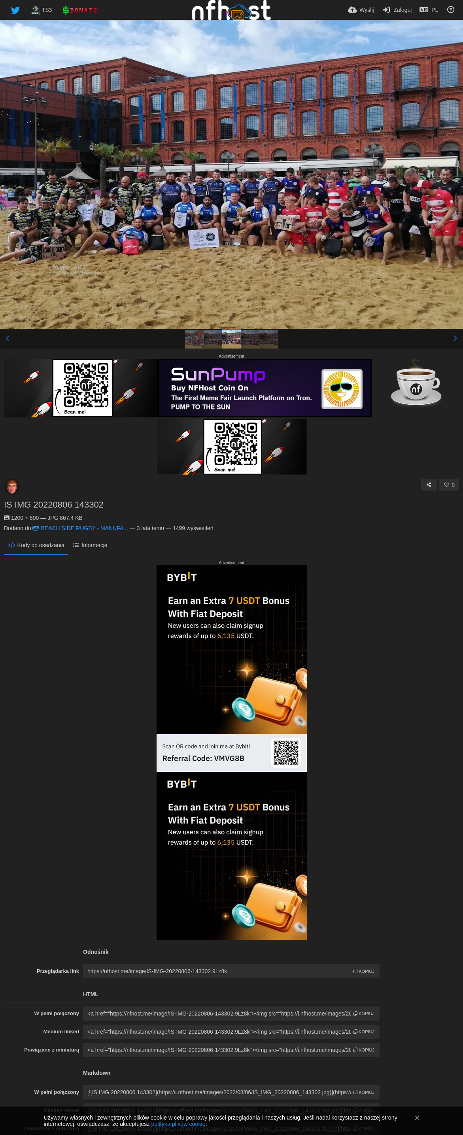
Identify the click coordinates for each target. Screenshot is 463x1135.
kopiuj (363, 971)
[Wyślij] (361, 10)
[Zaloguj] (397, 10)
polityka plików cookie (178, 1124)
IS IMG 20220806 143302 (54, 505)
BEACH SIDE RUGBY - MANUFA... (80, 528)
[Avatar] (12, 487)
